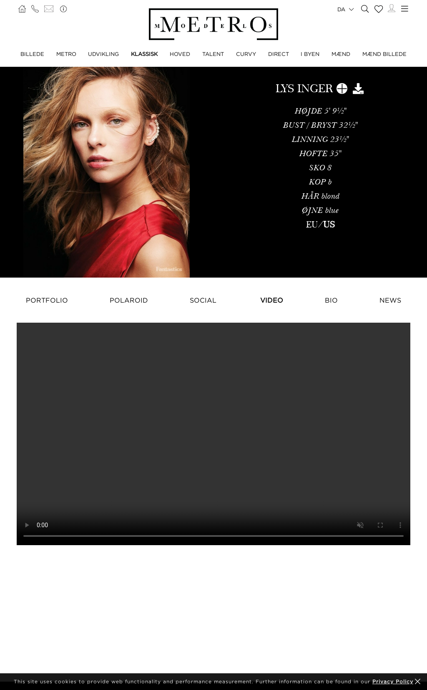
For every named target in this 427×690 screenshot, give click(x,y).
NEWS (390, 300)
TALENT (213, 54)
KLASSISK (144, 54)
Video (271, 300)
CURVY (246, 54)
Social (203, 300)
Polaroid (129, 300)
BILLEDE (32, 54)
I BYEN (310, 54)
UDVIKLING (103, 54)
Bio (331, 300)
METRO (66, 54)
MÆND (341, 54)
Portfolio (47, 300)
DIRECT (278, 54)
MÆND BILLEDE (384, 54)
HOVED (180, 54)
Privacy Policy (392, 681)
